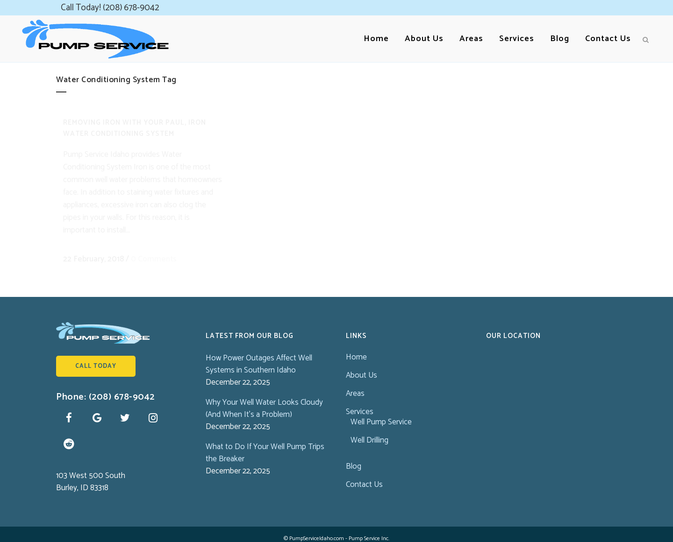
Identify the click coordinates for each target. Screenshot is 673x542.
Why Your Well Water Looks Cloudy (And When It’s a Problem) (264, 399)
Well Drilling (369, 431)
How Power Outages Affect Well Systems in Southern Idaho (259, 355)
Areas (355, 384)
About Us (361, 366)
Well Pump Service (381, 413)
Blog (353, 457)
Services (359, 402)
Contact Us (364, 475)
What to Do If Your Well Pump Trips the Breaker (265, 443)
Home (356, 348)
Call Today (95, 357)
